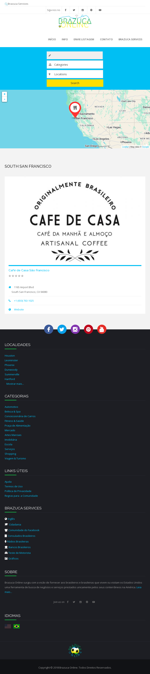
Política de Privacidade (18, 491)
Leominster (11, 360)
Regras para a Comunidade (21, 495)
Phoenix (9, 365)
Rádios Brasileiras (17, 541)
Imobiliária (11, 439)
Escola (8, 444)
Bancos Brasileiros (18, 547)
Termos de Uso (14, 486)
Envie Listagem (84, 39)
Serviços (10, 449)
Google (145, 147)
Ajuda (8, 481)
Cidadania (13, 524)
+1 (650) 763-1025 (24, 300)
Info (64, 40)
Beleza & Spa (13, 411)
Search (75, 83)
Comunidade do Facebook (22, 530)
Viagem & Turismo (15, 458)
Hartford (10, 379)
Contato (106, 39)
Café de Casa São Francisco (29, 270)
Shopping (10, 453)
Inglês (10, 519)
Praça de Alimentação (17, 425)
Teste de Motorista (18, 553)
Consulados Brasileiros (20, 536)
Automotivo (11, 407)
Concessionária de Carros (20, 416)
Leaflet (125, 147)
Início (52, 39)
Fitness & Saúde (14, 421)
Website (18, 309)
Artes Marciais (13, 435)
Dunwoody (11, 369)
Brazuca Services (16, 3)
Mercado (10, 430)
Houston (10, 355)
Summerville (12, 374)
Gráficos (12, 558)
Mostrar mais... (15, 383)
